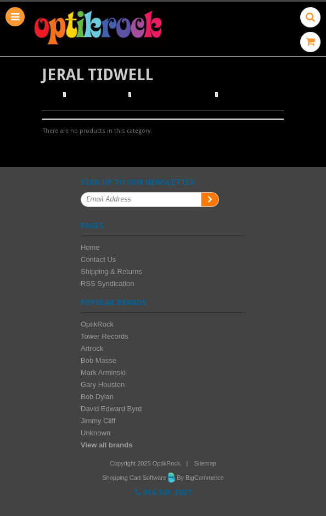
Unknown (95, 433)
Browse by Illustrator (173, 95)
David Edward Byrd (111, 409)
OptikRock (97, 324)
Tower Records (104, 336)
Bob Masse (98, 360)
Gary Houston (103, 384)
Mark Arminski (103, 372)
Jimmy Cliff (98, 421)
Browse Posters (98, 95)
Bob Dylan (97, 396)
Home (51, 95)
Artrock (92, 348)
